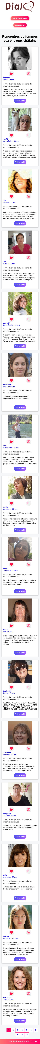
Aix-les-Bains (7, 141)
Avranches (7, 877)
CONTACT (34, 1041)
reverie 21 (6, 323)
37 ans (13, 202)
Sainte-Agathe (8, 325)
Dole (4, 632)
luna (4, 262)
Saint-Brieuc (7, 938)
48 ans (17, 325)
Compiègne (7, 570)
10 (27, 1035)
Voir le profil (20, 101)
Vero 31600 (7, 998)
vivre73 (5, 139)
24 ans (12, 386)
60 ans (9, 632)
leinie (5, 875)
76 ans (12, 693)
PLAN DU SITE (23, 1041)
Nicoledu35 (7, 691)
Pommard (6, 754)
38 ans (16, 141)
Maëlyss (6, 936)
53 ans (14, 509)
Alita (4, 446)
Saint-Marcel (7, 448)
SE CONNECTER (20, 25)
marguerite (7, 814)
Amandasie (7, 384)
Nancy (5, 80)
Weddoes (6, 78)
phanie (5, 507)
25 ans (15, 938)
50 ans (11, 80)
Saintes (5, 264)
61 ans (14, 754)
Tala (4, 200)
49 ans (15, 570)
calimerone (7, 752)
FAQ (10, 1041)
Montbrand (7, 509)
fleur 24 (6, 630)
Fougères (6, 816)
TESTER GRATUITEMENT (20, 18)
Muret (5, 1000)
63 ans (12, 264)
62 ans (16, 448)
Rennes (5, 693)
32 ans (14, 877)
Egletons (6, 202)
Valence (6, 386)
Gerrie (5, 568)
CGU (15, 1041)
